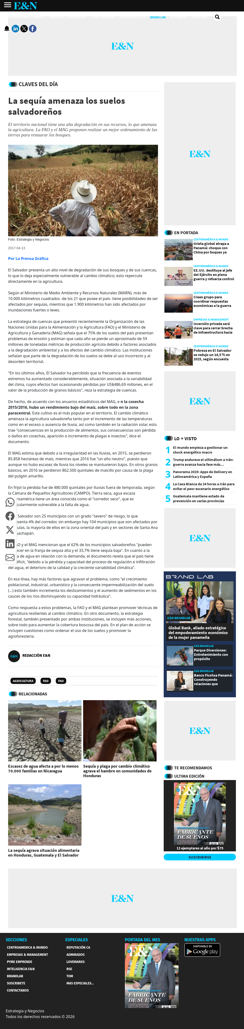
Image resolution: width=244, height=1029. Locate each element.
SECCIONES (16, 939)
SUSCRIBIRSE (199, 857)
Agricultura (23, 681)
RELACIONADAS (33, 694)
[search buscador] (217, 17)
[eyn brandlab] (189, 577)
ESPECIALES (76, 939)
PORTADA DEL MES (142, 939)
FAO (46, 681)
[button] (10, 502)
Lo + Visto (185, 438)
